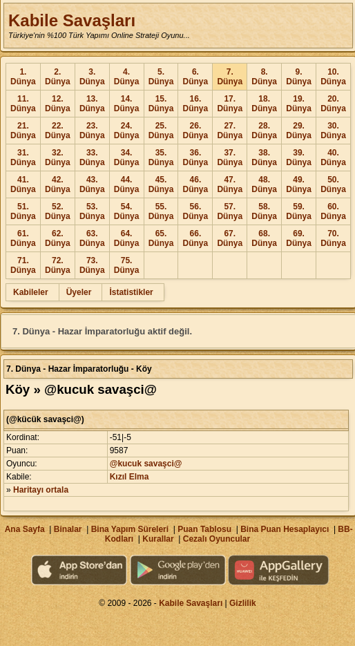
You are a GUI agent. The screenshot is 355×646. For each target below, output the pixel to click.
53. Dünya (92, 211)
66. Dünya (196, 238)
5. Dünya (161, 76)
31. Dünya (23, 157)
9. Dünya (298, 76)
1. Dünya (23, 76)
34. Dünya (127, 157)
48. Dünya (264, 184)
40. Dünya (333, 157)
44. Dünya (127, 184)
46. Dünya (196, 184)
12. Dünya (57, 103)
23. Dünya (92, 130)
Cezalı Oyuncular (216, 539)
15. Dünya (161, 103)
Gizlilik (242, 603)
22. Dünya (57, 130)
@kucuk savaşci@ (146, 463)
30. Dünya (333, 130)
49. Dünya (298, 184)
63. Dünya (92, 238)
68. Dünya (264, 238)
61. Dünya (23, 238)
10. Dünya (333, 76)
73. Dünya (92, 265)
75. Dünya (127, 265)
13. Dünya (92, 103)
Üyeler (79, 292)
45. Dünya (161, 184)
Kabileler (30, 292)
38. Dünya (264, 157)
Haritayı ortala (40, 490)
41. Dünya (23, 184)
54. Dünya (127, 211)
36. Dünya (196, 157)
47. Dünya (229, 184)
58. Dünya (264, 211)
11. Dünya (23, 103)
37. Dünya (229, 157)
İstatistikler (131, 292)
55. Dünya (161, 211)
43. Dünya (92, 184)
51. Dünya (23, 211)
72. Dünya (57, 265)
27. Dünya (229, 130)
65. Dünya (161, 238)
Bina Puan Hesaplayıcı (284, 529)
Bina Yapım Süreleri (130, 529)
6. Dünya (196, 76)
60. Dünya (333, 211)
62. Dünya (57, 238)
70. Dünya (333, 238)
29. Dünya (298, 130)
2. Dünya (57, 76)
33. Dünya (92, 157)
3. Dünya (92, 76)
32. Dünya (57, 157)
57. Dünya (229, 211)
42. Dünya (57, 184)
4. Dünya (127, 76)
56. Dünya (196, 211)
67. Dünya (229, 238)
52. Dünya (57, 211)
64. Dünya (127, 238)
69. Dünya (298, 238)
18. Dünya (264, 103)
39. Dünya (298, 157)
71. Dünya (23, 265)
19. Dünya (298, 103)
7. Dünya (229, 76)
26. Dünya (196, 130)
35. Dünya (161, 157)
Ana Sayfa (25, 529)
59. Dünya (298, 211)
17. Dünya (229, 103)
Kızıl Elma (129, 477)
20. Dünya (333, 103)
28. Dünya (264, 130)
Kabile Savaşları (71, 20)
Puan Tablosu (204, 529)
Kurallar (157, 539)
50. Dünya (333, 184)
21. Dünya (23, 130)
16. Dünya (196, 103)
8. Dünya (264, 76)
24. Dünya (127, 130)
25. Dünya (161, 130)
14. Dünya (127, 103)
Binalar (68, 529)
